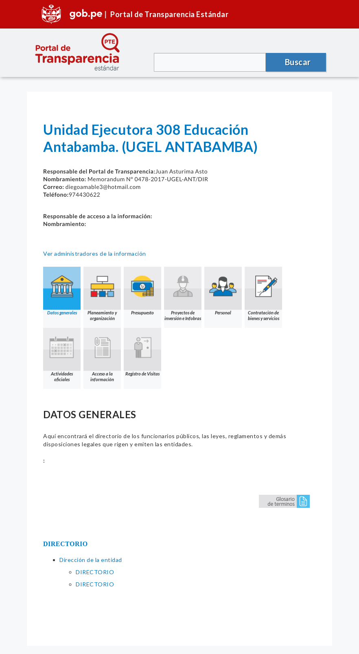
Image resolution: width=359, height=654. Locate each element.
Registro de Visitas (142, 352)
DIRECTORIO (65, 543)
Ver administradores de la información (94, 253)
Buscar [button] (298, 62)
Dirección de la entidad (90, 559)
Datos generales (62, 291)
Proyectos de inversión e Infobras (182, 294)
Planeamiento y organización (102, 294)
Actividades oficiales (62, 355)
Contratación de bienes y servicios (263, 294)
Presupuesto (142, 291)
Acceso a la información (102, 355)
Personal (223, 291)
